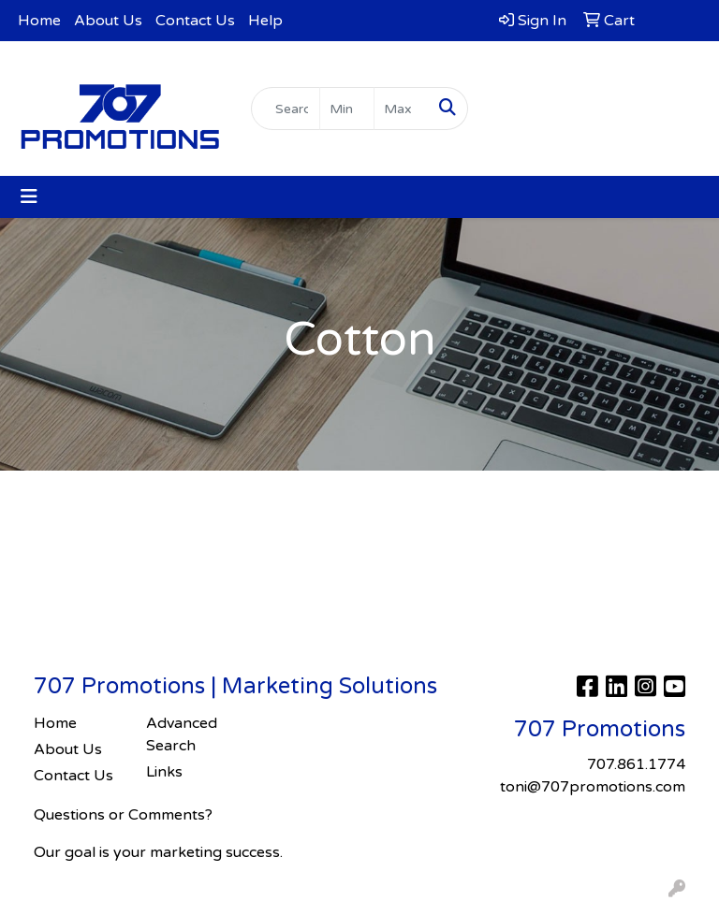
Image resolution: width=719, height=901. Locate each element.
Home (39, 20)
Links (164, 772)
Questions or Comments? (123, 815)
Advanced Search (181, 734)
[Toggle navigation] (29, 197)
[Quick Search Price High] (401, 108)
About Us (108, 20)
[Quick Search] (285, 108)
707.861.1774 (600, 71)
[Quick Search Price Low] (346, 108)
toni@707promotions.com (599, 93)
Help (265, 20)
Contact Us (195, 20)
